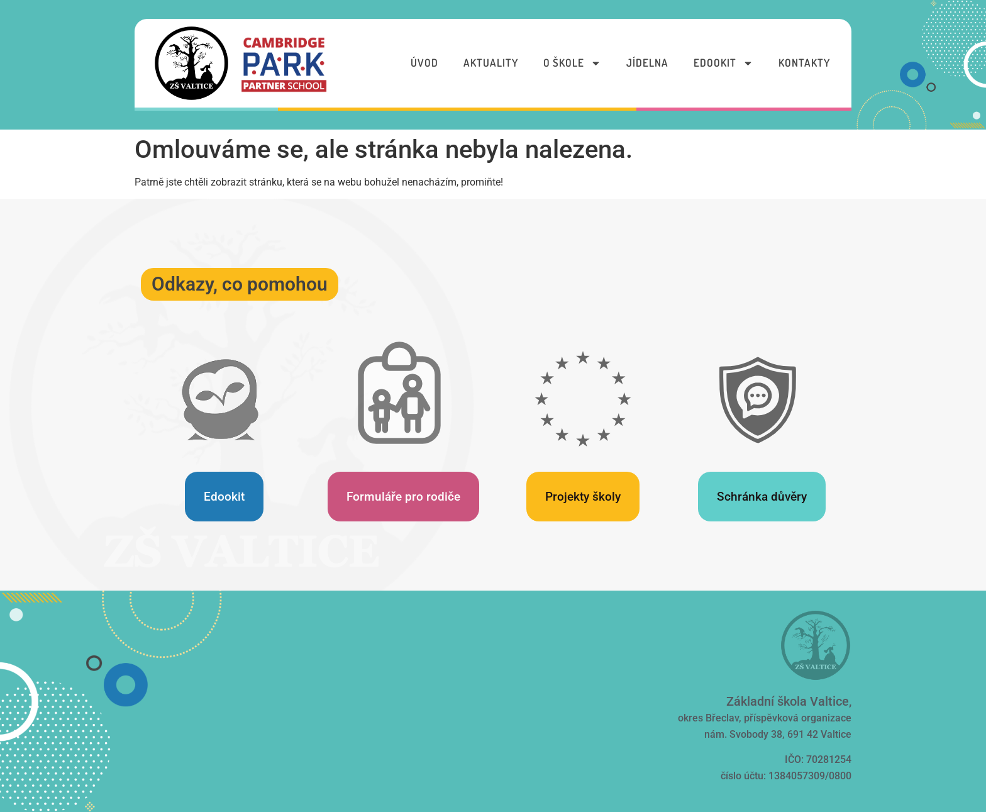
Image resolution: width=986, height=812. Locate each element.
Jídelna (647, 62)
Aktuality (490, 62)
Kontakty (804, 62)
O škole (572, 63)
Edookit (723, 63)
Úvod (424, 62)
